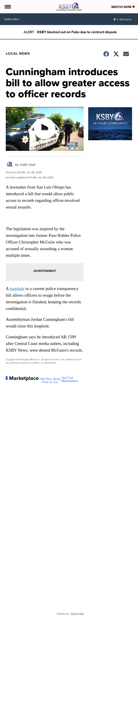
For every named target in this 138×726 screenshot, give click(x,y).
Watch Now (123, 6)
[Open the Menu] (7, 6)
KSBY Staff (27, 164)
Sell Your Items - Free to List (50, 381)
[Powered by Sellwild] (77, 613)
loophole (17, 288)
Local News (18, 53)
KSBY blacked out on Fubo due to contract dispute (77, 32)
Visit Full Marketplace (69, 379)
